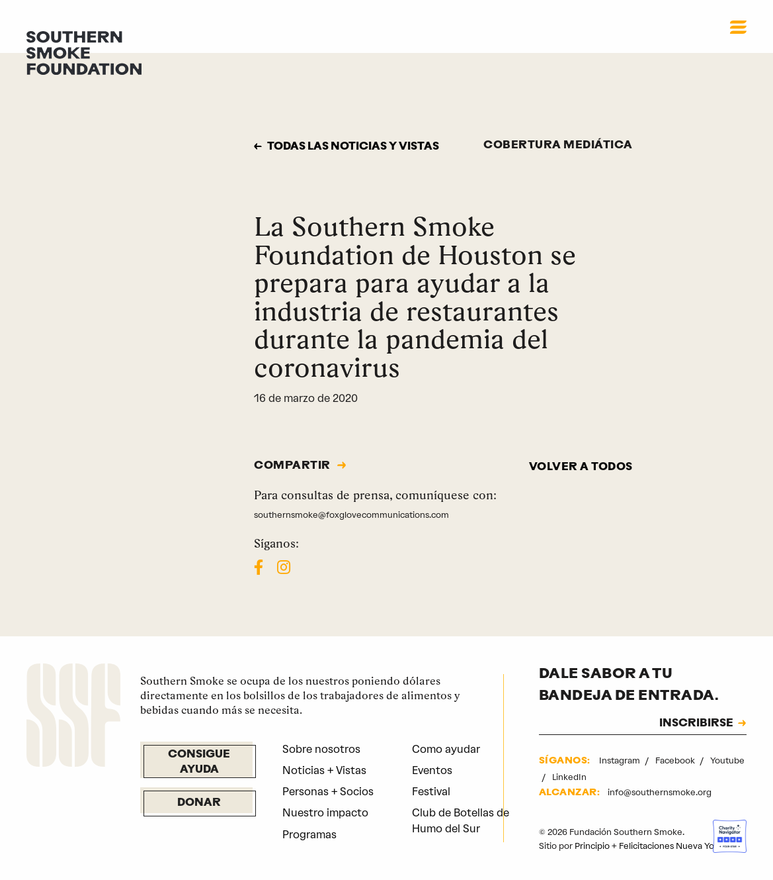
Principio (592, 846)
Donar (199, 803)
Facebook (676, 760)
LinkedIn (569, 777)
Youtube (727, 760)
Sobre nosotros (321, 749)
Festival (431, 791)
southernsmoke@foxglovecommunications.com (351, 515)
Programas (309, 834)
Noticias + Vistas (324, 770)
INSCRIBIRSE (696, 723)
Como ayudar (446, 749)
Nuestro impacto (325, 813)
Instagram (620, 760)
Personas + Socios (328, 791)
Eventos (432, 770)
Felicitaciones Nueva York (670, 846)
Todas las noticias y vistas (353, 147)
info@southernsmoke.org (660, 792)
